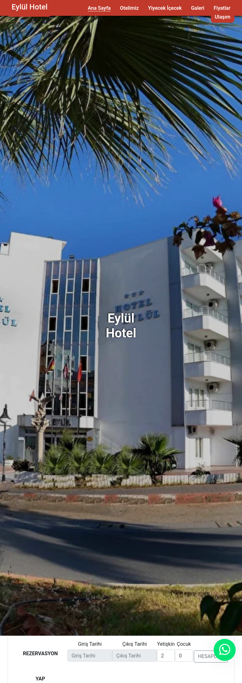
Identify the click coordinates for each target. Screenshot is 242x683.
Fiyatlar (222, 8)
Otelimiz (129, 8)
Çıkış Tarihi (134, 644)
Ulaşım (223, 17)
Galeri (197, 8)
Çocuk (184, 644)
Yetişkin (166, 644)
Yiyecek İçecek (165, 8)
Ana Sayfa (99, 8)
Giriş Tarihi (89, 644)
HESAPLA (211, 656)
